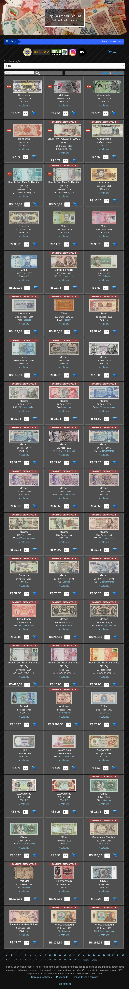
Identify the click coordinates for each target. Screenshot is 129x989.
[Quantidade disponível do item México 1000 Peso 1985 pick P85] (106, 550)
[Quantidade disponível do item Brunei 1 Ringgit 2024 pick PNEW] (26, 725)
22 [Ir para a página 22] (109, 955)
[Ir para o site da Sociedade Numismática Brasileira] (27, 52)
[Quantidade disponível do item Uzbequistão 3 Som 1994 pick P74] (65, 812)
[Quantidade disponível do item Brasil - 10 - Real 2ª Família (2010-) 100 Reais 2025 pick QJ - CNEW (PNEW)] (27, 204)
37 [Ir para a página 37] (60, 960)
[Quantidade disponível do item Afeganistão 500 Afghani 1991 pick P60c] (105, 768)
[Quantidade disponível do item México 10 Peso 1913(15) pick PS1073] (107, 637)
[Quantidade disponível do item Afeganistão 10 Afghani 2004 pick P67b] (105, 157)
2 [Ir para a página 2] (11, 955)
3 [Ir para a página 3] (16, 955)
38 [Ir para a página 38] (65, 960)
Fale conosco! (64, 984)
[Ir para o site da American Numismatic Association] (41, 52)
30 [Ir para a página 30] (26, 960)
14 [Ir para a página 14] (69, 955)
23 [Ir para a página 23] (113, 955)
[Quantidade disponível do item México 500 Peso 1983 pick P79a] (26, 550)
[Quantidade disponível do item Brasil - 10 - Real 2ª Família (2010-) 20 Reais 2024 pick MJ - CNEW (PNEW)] (106, 685)
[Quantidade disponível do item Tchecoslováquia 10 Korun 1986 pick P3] (67, 943)
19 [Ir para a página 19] (94, 955)
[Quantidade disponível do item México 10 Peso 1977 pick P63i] (26, 419)
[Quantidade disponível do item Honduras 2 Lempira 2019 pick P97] (25, 113)
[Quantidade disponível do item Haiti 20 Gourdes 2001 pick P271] (106, 332)
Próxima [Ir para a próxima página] (86, 960)
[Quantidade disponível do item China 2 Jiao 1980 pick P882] (106, 812)
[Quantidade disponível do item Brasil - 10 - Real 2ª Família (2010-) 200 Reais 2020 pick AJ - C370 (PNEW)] (67, 204)
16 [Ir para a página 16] (79, 955)
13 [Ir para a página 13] (65, 955)
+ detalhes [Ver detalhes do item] (24, 105)
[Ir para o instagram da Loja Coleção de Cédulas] (73, 52)
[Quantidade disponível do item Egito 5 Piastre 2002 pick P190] (25, 768)
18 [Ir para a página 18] (89, 955)
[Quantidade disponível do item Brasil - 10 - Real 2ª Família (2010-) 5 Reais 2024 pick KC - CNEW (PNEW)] (66, 685)
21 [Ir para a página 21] (104, 955)
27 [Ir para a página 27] (11, 960)
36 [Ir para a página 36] (55, 960)
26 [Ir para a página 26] (6, 960)
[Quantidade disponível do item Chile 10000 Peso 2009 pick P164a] (27, 288)
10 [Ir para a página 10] (50, 955)
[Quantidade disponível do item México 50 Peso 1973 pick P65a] (106, 419)
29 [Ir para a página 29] (21, 960)
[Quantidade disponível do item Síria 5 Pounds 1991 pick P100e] (65, 856)
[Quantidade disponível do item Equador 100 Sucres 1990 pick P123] (26, 244)
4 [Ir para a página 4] (21, 955)
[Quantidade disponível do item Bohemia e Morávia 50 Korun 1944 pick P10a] (107, 856)
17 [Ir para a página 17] (84, 955)
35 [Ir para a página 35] (50, 960)
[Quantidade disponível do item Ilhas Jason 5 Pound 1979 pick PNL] (26, 637)
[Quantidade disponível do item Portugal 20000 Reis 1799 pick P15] (27, 899)
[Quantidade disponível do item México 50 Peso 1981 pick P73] (106, 463)
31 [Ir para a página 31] (31, 960)
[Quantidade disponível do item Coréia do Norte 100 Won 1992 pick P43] (66, 288)
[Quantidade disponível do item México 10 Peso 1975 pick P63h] (106, 375)
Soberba (106, 276)
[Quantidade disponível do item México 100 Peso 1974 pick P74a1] (26, 506)
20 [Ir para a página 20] (99, 955)
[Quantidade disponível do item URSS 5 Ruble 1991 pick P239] (106, 899)
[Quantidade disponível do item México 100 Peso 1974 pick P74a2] (66, 506)
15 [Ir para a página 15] (74, 955)
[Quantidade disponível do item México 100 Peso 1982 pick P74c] (106, 506)
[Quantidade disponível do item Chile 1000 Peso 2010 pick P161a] (66, 244)
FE (26, 101)
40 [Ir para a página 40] (74, 960)
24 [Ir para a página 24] (118, 955)
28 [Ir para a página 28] (16, 960)
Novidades (105, 73)
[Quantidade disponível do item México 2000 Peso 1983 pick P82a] (66, 550)
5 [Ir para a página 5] (25, 955)
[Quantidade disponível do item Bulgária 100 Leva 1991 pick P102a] (106, 201)
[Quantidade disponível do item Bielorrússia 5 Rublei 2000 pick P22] (65, 768)
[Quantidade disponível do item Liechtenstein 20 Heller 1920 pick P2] (67, 899)
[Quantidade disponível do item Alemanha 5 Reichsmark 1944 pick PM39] (27, 332)
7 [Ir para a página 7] (35, 955)
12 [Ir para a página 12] (60, 955)
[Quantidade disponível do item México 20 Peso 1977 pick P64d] (66, 419)
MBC (107, 844)
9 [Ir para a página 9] (45, 955)
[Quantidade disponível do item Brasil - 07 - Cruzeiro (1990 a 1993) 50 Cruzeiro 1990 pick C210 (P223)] (65, 161)
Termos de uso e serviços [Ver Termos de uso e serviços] (85, 977)
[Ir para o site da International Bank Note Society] (59, 52)
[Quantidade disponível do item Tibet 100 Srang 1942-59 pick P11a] (67, 332)
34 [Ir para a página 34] (45, 960)
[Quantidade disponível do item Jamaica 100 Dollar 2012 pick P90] (26, 594)
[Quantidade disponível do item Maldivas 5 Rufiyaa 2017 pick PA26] (65, 113)
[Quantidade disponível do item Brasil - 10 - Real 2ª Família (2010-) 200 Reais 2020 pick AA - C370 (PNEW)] (27, 685)
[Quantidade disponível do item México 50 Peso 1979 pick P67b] (26, 463)
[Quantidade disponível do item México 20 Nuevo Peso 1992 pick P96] (106, 594)
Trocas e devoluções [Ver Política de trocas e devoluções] (41, 977)
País (115, 73)
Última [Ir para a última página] (94, 960)
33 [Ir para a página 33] (40, 960)
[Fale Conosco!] (82, 52)
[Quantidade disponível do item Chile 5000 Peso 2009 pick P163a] (106, 244)
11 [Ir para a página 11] (55, 955)
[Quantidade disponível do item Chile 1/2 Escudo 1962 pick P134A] (106, 725)
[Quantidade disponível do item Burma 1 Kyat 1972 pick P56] (105, 288)
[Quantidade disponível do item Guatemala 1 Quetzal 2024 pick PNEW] (105, 113)
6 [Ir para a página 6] (30, 955)
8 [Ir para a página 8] (40, 955)
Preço (120, 73)
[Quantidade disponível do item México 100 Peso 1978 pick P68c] (66, 463)
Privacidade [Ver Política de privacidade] (62, 977)
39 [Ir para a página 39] (69, 960)
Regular (67, 320)
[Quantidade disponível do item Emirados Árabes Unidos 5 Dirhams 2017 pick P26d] (26, 943)
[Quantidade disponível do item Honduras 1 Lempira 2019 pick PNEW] (25, 157)
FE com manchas (66, 276)
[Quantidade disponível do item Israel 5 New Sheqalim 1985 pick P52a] (27, 375)
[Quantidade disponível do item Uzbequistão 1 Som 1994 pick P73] (25, 812)
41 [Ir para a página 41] (79, 960)
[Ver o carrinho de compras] (112, 52)
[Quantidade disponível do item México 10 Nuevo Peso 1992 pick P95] (66, 594)
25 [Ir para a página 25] (123, 955)
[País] (64, 66)
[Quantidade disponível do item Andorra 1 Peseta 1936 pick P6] (68, 725)
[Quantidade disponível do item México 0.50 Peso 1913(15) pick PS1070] (67, 637)
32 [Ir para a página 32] (35, 960)
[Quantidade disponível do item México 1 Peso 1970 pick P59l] (66, 375)
